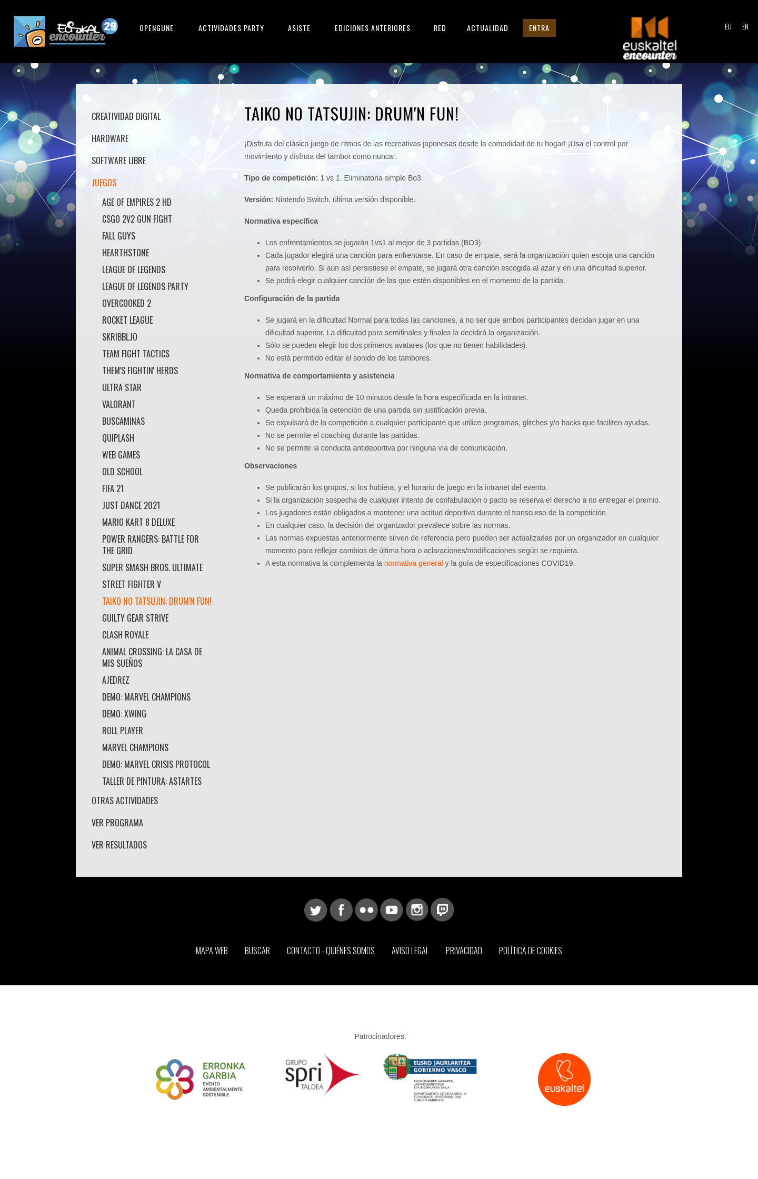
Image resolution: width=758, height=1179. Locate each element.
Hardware (110, 138)
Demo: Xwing (124, 713)
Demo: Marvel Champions (146, 697)
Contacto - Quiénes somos (331, 950)
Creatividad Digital (126, 116)
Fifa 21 (113, 488)
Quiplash (118, 438)
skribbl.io (119, 337)
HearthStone (125, 252)
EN (745, 27)
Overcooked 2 (126, 303)
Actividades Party (231, 27)
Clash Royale (125, 634)
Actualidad (487, 27)
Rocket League (127, 320)
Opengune (156, 27)
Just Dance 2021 (131, 505)
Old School (122, 471)
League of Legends (133, 269)
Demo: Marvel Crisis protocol (156, 764)
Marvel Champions (135, 747)
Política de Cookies (530, 950)
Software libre (119, 160)
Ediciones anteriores (373, 27)
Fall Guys (118, 235)
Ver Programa (117, 822)
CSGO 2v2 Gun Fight (137, 219)
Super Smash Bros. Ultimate (152, 567)
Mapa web (212, 950)
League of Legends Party (145, 286)
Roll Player (122, 730)
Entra (539, 27)
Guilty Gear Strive (135, 618)
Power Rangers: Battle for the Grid (150, 545)
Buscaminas (123, 421)
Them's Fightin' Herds (140, 370)
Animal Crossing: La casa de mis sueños (152, 657)
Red (440, 27)
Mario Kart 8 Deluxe (138, 522)
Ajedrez (115, 680)
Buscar (257, 950)
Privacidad (464, 950)
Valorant (119, 404)
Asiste (299, 27)
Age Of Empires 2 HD (137, 202)
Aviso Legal (410, 950)
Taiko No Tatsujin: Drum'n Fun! (157, 601)
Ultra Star (122, 387)
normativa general (413, 563)
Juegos (104, 182)
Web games (121, 454)
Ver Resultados (119, 844)
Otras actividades (125, 800)
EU (727, 27)
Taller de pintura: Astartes (152, 781)
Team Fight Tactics (135, 353)
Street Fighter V (131, 584)
